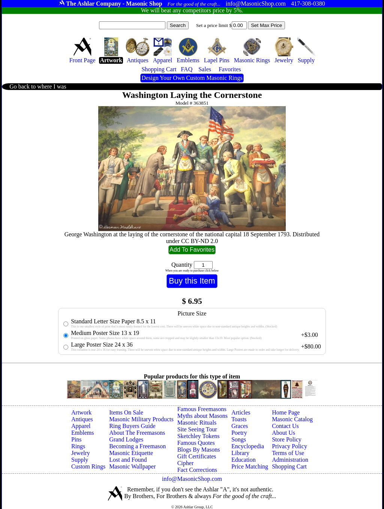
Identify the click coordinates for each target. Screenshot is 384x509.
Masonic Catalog (292, 419)
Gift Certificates (196, 456)
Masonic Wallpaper (132, 466)
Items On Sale (126, 412)
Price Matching (249, 466)
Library (240, 453)
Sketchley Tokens (198, 436)
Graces (239, 426)
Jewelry (80, 453)
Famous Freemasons (201, 409)
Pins (76, 439)
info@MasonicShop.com (192, 479)
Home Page (286, 412)
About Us (283, 432)
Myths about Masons (202, 416)
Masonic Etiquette (131, 453)
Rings (78, 446)
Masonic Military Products (141, 419)
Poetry (239, 432)
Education (243, 459)
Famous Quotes (196, 443)
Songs (238, 439)
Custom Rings (88, 466)
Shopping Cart (289, 466)
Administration (290, 459)
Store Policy (287, 439)
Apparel (81, 426)
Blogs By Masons (198, 449)
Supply (79, 459)
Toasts (239, 419)
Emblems (82, 432)
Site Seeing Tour (197, 429)
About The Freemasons (137, 432)
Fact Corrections (197, 470)
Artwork (81, 412)
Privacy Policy (289, 446)
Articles (240, 412)
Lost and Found (128, 459)
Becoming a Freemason (137, 446)
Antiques (82, 419)
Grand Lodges (126, 439)
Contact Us (285, 426)
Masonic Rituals (196, 422)
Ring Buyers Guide (132, 426)
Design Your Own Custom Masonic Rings (191, 78)
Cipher (185, 463)
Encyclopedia (247, 446)
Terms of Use (288, 453)
